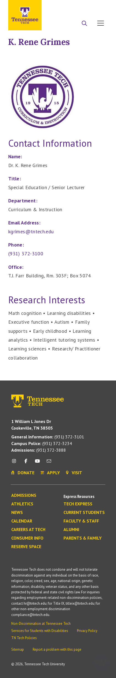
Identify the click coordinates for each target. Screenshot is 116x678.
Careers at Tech (28, 529)
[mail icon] (49, 463)
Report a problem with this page (57, 649)
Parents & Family (82, 538)
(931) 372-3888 (38, 450)
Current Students (84, 512)
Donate (78, 6)
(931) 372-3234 (41, 443)
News (17, 512)
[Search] (84, 23)
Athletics (22, 504)
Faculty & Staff (81, 521)
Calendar (21, 521)
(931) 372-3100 (25, 253)
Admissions (23, 495)
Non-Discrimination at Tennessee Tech (41, 623)
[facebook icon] (25, 463)
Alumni (71, 529)
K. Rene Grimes (39, 42)
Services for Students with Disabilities (39, 630)
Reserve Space (26, 546)
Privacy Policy (87, 630)
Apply (57, 6)
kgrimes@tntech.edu (31, 231)
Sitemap (17, 649)
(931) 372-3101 (47, 437)
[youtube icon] (37, 463)
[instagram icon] (15, 463)
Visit (98, 6)
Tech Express (77, 504)
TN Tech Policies (24, 638)
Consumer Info (27, 538)
